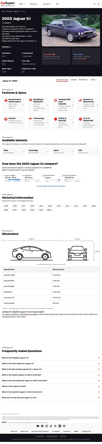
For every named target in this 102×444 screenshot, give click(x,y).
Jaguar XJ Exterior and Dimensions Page (20, 314)
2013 (58, 206)
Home (3, 11)
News (22, 4)
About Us (14, 431)
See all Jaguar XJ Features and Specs (51, 186)
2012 (67, 206)
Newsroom (24, 431)
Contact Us (67, 431)
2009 (94, 206)
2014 (50, 206)
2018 (15, 206)
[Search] (94, 4)
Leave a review (82, 58)
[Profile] (98, 4)
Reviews (34, 4)
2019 (6, 206)
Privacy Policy (40, 436)
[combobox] (15, 81)
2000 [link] (23, 11)
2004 (41, 210)
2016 (32, 206)
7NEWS (76, 431)
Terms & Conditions (52, 436)
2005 (32, 210)
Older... (49, 210)
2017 (23, 206)
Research (47, 4)
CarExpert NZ (86, 431)
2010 (85, 206)
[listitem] (50, 210)
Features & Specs (62, 80)
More (94, 80)
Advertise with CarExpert (40, 431)
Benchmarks (83, 80)
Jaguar (16, 11)
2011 (76, 206)
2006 (24, 210)
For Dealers (56, 431)
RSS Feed (63, 436)
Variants (74, 80)
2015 (41, 206)
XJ (20, 11)
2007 (15, 210)
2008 (6, 210)
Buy (57, 4)
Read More (7, 47)
